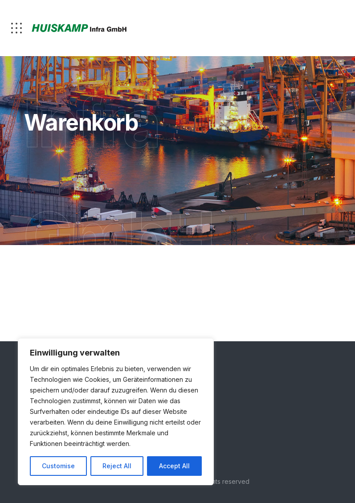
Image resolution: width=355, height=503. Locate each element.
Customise (58, 466)
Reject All (116, 466)
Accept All (174, 466)
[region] (116, 411)
